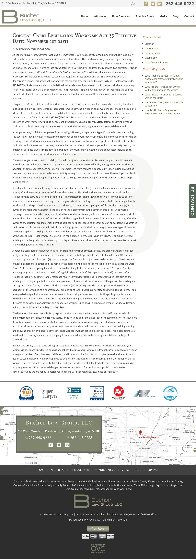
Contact (189, 16)
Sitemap (122, 519)
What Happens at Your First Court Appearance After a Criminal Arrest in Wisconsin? (164, 79)
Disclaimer (109, 519)
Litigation (149, 44)
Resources (75, 519)
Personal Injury (152, 53)
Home (84, 16)
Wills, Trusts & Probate (156, 62)
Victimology (151, 58)
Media (163, 16)
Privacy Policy (92, 519)
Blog (175, 16)
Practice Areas (145, 16)
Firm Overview (121, 16)
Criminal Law (151, 48)
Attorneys (100, 16)
